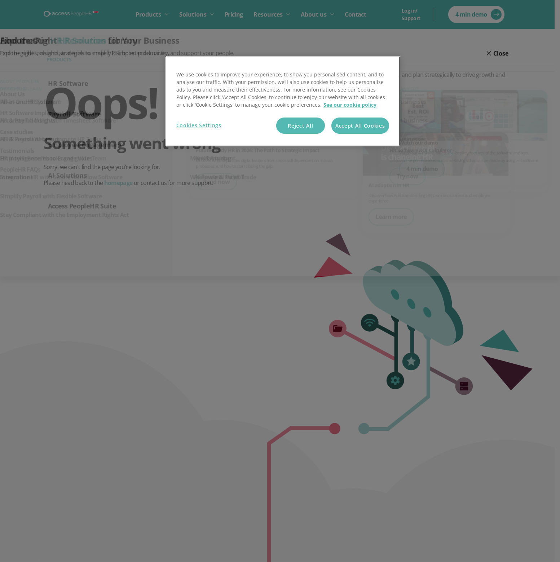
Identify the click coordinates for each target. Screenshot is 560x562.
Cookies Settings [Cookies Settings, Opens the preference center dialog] (198, 125)
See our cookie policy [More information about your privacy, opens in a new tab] (349, 104)
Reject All (300, 125)
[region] (283, 101)
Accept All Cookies (360, 125)
